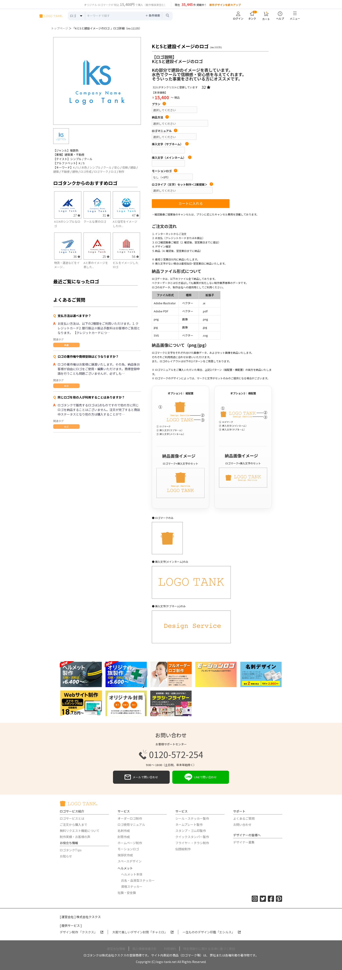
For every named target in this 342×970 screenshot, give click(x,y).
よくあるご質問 (244, 818)
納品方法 (160, 117)
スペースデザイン (130, 861)
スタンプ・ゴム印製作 (190, 830)
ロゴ (113, 171)
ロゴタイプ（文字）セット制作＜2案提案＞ (182, 184)
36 (76, 256)
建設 (133, 167)
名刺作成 (124, 830)
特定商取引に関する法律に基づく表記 (209, 948)
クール (107, 167)
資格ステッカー (131, 886)
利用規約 (170, 948)
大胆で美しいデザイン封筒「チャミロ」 (143, 932)
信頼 (125, 167)
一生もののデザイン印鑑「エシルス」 (212, 932)
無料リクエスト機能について (79, 830)
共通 (66, 345)
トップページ (59, 28)
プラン (159, 104)
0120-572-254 (171, 754)
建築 (56, 171)
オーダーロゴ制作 (130, 818)
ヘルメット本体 (131, 874)
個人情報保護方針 (144, 948)
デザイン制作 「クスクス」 (81, 932)
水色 (84, 167)
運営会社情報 (116, 948)
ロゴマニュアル (164, 131)
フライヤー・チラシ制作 (192, 843)
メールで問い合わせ (141, 777)
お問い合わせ (242, 824)
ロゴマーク (101, 171)
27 (76, 215)
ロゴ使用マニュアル (131, 824)
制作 (121, 171)
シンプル (95, 167)
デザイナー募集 (244, 842)
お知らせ (66, 856)
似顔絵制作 (183, 849)
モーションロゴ (164, 171)
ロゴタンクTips (71, 850)
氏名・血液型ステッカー (138, 880)
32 (206, 87)
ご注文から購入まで (73, 824)
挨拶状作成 (125, 855)
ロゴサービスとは (72, 818)
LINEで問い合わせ (201, 777)
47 (135, 215)
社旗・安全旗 (127, 892)
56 (135, 256)
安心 (117, 167)
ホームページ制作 (130, 843)
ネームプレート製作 (189, 824)
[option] (97, 81)
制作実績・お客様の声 (75, 837)
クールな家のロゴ (95, 221)
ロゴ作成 (86, 171)
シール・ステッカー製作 (192, 818)
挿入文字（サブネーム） (170, 144)
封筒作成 (124, 837)
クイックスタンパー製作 (192, 837)
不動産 (65, 171)
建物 (75, 171)
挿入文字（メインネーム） (172, 158)
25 (106, 256)
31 (106, 215)
